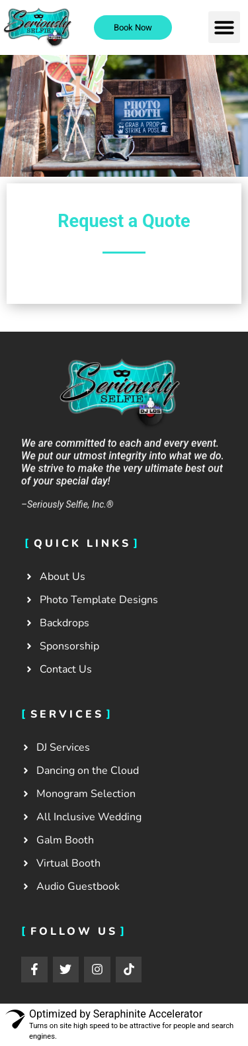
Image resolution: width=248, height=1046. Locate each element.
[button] (224, 27)
